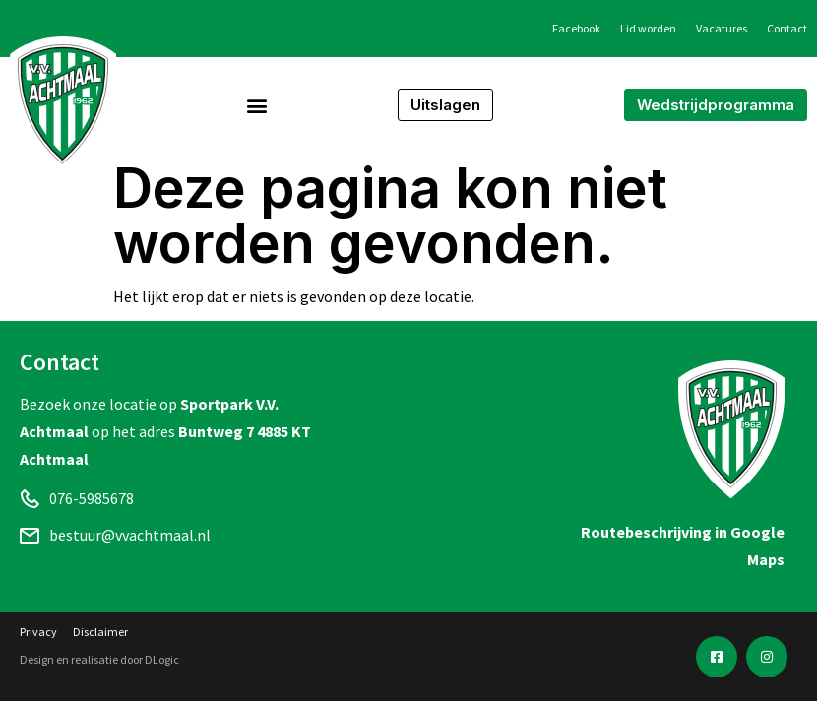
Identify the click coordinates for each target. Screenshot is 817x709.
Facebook (576, 28)
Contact (787, 28)
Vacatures (721, 28)
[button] (257, 105)
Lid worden (648, 28)
